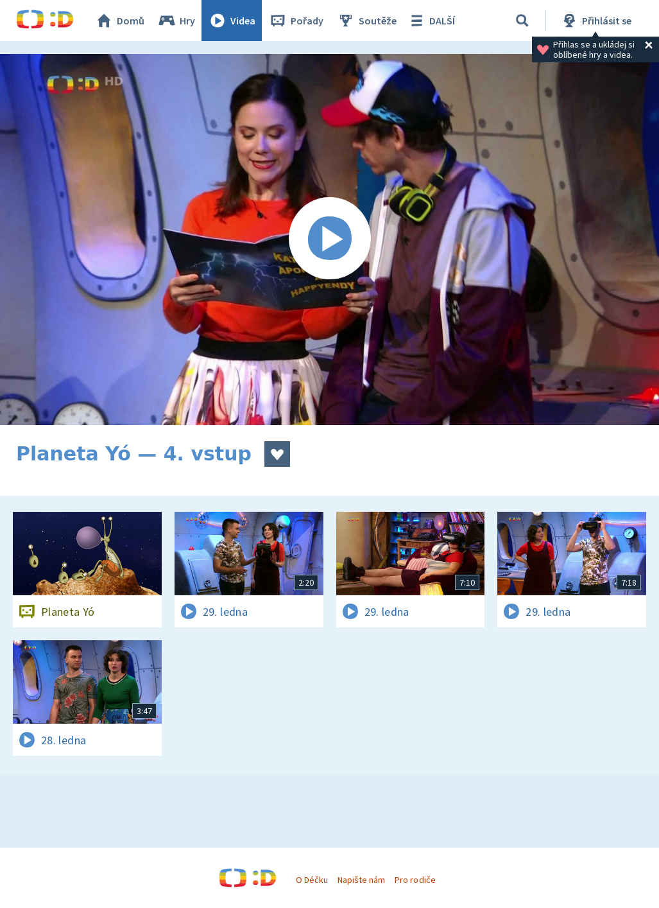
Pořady (295, 20)
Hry (176, 20)
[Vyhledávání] (522, 20)
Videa (231, 20)
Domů (119, 20)
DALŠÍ (431, 20)
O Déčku (312, 880)
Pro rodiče (415, 880)
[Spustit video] (329, 239)
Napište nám (361, 880)
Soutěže (366, 20)
